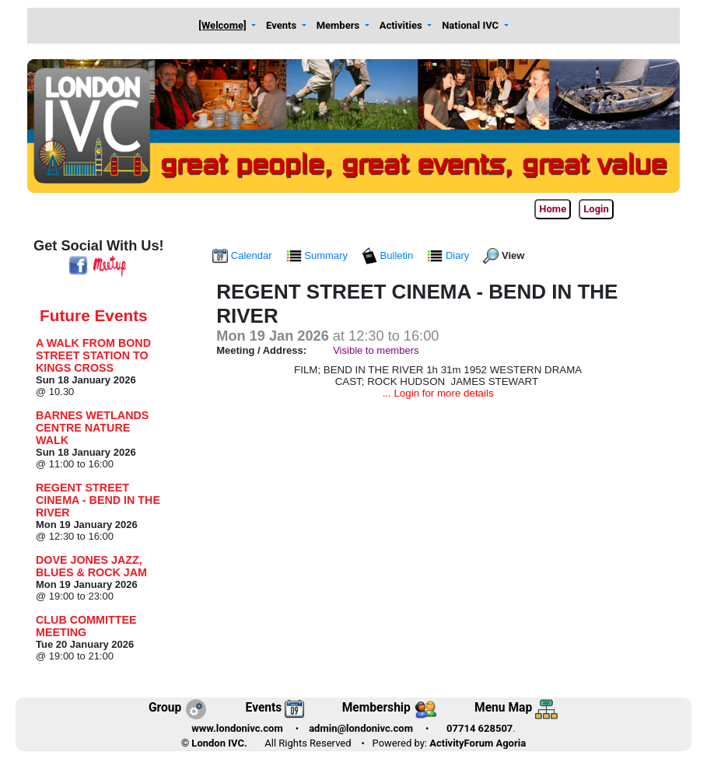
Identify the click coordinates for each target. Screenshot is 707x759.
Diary (449, 255)
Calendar (243, 255)
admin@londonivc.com (361, 728)
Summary (318, 255)
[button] (227, 26)
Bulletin (389, 255)
